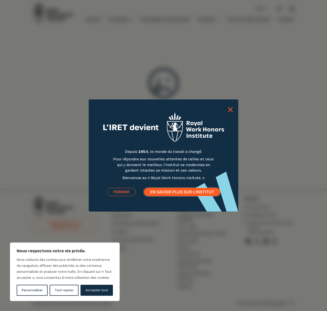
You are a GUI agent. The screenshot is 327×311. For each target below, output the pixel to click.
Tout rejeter (64, 290)
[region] (65, 272)
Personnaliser (32, 290)
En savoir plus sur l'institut (182, 194)
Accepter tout (96, 290)
